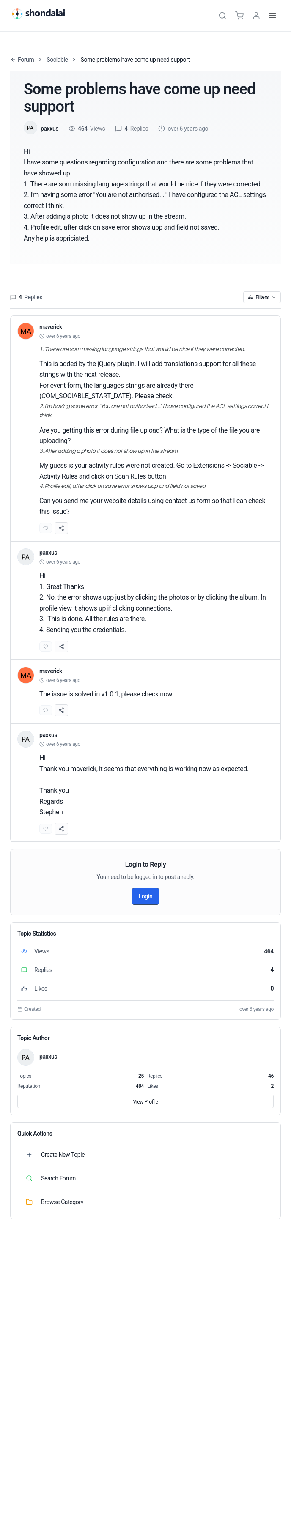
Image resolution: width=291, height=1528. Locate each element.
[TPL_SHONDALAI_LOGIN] (256, 15)
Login (146, 896)
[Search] (222, 15)
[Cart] (239, 15)
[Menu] (272, 15)
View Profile (145, 1102)
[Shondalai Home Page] (43, 14)
